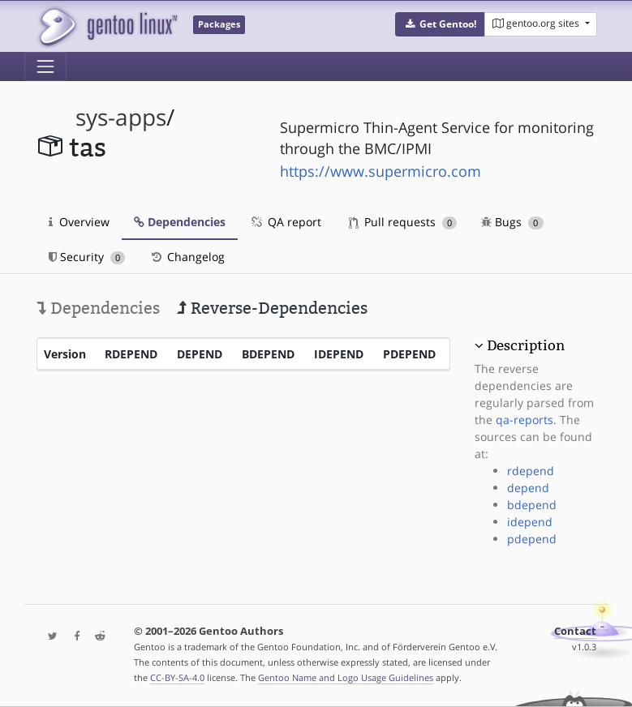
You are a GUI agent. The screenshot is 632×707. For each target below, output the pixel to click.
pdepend (532, 538)
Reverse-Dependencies (272, 308)
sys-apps (120, 117)
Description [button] (526, 345)
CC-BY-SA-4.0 (177, 677)
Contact (575, 631)
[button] (440, 24)
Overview (79, 221)
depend (528, 487)
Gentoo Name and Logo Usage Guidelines (345, 677)
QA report (285, 221)
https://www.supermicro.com (380, 171)
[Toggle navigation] (45, 66)
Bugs (512, 221)
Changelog (187, 256)
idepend (529, 521)
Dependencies (180, 221)
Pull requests (403, 221)
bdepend (532, 504)
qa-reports (524, 419)
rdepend (530, 470)
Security (87, 256)
